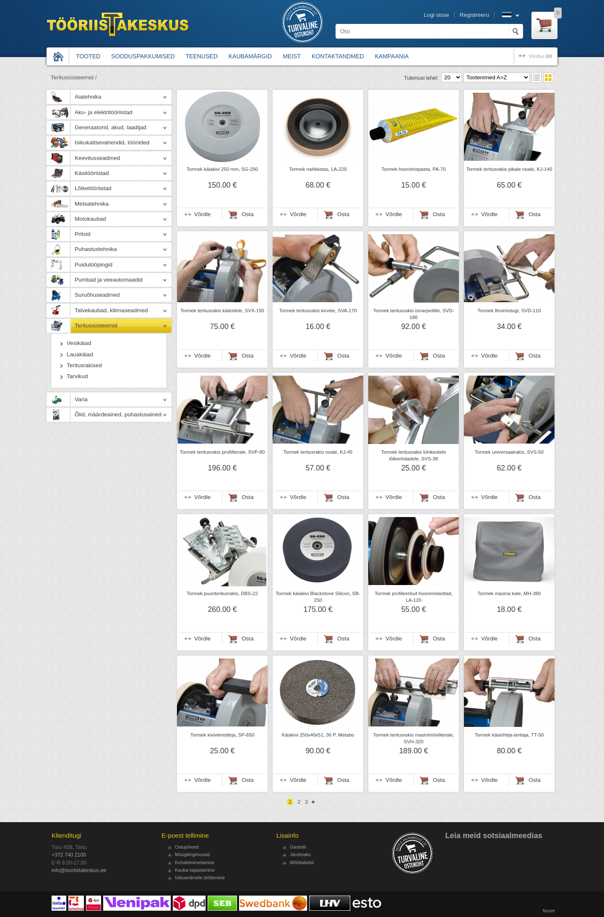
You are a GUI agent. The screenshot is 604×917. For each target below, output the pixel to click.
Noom (549, 910)
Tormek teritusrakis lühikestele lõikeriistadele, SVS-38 (413, 455)
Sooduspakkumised (142, 56)
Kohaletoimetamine (194, 862)
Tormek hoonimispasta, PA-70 (413, 169)
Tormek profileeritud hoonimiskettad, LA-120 (413, 597)
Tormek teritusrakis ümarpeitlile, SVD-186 (413, 314)
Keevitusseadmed (97, 158)
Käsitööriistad (92, 173)
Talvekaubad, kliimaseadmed (111, 310)
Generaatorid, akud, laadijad (110, 127)
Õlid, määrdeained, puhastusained (118, 414)
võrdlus (540, 56)
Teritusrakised (84, 365)
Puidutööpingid (93, 264)
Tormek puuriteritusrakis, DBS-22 (222, 593)
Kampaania (392, 56)
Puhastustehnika (96, 249)
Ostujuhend (186, 846)
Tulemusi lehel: (421, 78)
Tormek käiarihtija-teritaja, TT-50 (509, 734)
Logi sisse (436, 15)
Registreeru (474, 15)
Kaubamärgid (250, 56)
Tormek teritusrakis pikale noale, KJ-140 (509, 169)
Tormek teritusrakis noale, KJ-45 (318, 452)
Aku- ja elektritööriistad (104, 112)
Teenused (202, 56)
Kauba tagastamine (195, 870)
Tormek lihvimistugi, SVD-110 (509, 310)
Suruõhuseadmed (97, 295)
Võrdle (202, 214)
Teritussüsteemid (96, 325)
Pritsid (83, 234)
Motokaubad (90, 219)
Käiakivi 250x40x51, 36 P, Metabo (317, 734)
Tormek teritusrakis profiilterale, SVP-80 (222, 452)
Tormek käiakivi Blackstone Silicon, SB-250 (318, 597)
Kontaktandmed (338, 56)
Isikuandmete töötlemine (200, 877)
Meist (292, 56)
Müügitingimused (192, 854)
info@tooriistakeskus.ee (79, 870)
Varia (81, 399)
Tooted (88, 56)
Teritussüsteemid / (74, 77)
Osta (248, 214)
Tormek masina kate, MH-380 (509, 593)
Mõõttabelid (302, 862)
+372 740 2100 (69, 855)
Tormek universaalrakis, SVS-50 (509, 452)
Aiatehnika (88, 97)
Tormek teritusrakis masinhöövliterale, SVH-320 (413, 738)
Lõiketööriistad (93, 188)
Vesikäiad (79, 343)
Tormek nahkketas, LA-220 (317, 169)
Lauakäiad (80, 354)
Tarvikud (77, 376)
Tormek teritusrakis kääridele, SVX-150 (222, 310)
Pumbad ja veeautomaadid (109, 280)
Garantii (298, 846)
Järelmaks (300, 854)
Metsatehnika (92, 204)
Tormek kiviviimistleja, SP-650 (222, 734)
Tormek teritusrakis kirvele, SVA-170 (318, 310)
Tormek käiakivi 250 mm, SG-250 (222, 169)
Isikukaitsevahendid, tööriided (112, 142)
